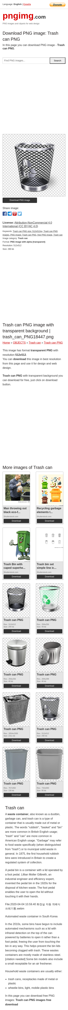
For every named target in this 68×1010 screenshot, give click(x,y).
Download (16, 521)
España (27, 4)
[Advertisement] (34, 100)
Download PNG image (20, 200)
